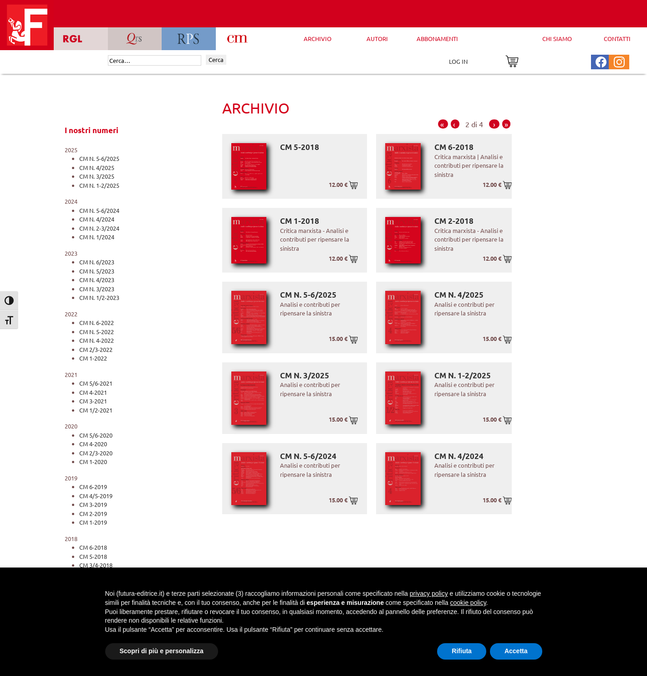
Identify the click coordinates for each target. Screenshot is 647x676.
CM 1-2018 (299, 221)
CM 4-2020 (93, 444)
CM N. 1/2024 (96, 237)
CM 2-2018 (454, 221)
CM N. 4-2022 (96, 340)
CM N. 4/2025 (96, 167)
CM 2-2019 (93, 513)
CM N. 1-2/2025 (99, 185)
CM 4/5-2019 (95, 496)
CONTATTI (617, 38)
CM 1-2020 (93, 461)
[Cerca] (154, 60)
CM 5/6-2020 (95, 435)
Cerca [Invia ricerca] (216, 59)
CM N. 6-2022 (96, 322)
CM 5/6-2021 (95, 383)
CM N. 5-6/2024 (99, 210)
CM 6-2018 (93, 547)
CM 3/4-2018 (95, 565)
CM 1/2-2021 (95, 410)
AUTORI (377, 38)
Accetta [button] (516, 651)
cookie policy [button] (468, 602)
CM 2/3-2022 (95, 349)
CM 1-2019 (93, 522)
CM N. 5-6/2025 (99, 158)
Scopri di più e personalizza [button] (162, 651)
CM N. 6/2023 (96, 262)
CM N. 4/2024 (96, 219)
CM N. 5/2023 (96, 271)
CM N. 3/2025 (96, 176)
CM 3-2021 (93, 401)
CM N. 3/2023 (96, 289)
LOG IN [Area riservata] (458, 61)
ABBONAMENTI (437, 38)
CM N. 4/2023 (96, 280)
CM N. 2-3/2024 (99, 228)
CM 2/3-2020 (95, 453)
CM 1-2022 (93, 358)
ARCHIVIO (317, 38)
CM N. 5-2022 (96, 331)
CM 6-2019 (93, 486)
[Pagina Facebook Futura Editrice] (601, 61)
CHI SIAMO (557, 38)
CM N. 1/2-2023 (99, 297)
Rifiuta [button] (462, 651)
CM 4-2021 (93, 392)
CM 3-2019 (93, 504)
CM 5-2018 (93, 556)
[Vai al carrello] (512, 60)
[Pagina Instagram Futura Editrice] (619, 61)
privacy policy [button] (429, 593)
